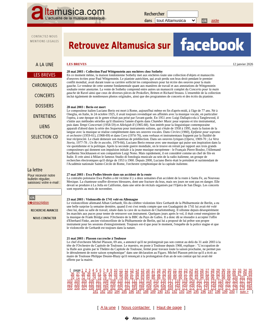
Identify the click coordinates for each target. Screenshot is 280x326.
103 (70, 281)
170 (178, 288)
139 (141, 284)
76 (105, 277)
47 (131, 274)
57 (185, 274)
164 (134, 288)
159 (98, 288)
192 (174, 291)
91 (185, 277)
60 (201, 274)
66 (234, 274)
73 (88, 277)
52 (159, 274)
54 (169, 274)
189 (153, 291)
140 (149, 284)
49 (142, 274)
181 (95, 291)
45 (121, 274)
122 (206, 281)
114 (149, 281)
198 (218, 291)
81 (131, 277)
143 (170, 284)
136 (120, 284)
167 (156, 288)
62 (212, 274)
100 (235, 277)
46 (126, 274)
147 (199, 284)
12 (126, 270)
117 (170, 281)
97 (218, 277)
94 (201, 277)
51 (153, 274)
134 (106, 284)
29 (218, 270)
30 (223, 270)
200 (232, 291)
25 (196, 270)
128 (249, 281)
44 (115, 274)
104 (77, 281)
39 (88, 274)
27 (207, 270)
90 (180, 277)
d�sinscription (38, 202)
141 (156, 284)
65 (229, 274)
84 (148, 277)
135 (113, 284)
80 (126, 277)
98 (223, 277)
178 (235, 288)
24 (191, 270)
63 (218, 274)
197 (210, 291)
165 (141, 288)
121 (199, 281)
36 (72, 274)
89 (175, 277)
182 (103, 291)
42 (105, 274)
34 (245, 270)
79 (121, 277)
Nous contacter (136, 307)
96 (212, 277)
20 (169, 270)
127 (242, 281)
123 (213, 281)
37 (78, 274)
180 (249, 288)
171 (185, 288)
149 (213, 284)
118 (178, 281)
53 (164, 274)
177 (228, 288)
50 (148, 274)
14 (137, 270)
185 (124, 291)
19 (164, 270)
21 (175, 270)
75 (99, 277)
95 (207, 277)
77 (110, 277)
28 (212, 270)
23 (185, 270)
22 (180, 270)
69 (250, 274)
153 (242, 284)
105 (84, 281)
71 (78, 277)
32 (234, 270)
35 (250, 270)
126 (235, 281)
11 (121, 270)
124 (220, 281)
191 (167, 291)
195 (196, 291)
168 (163, 288)
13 (131, 270)
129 (70, 284)
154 (249, 284)
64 (223, 274)
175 (213, 288)
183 (110, 291)
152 (235, 284)
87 (164, 277)
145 (185, 284)
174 (206, 288)
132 (91, 284)
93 (196, 277)
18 (159, 270)
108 (106, 281)
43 (110, 274)
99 (229, 277)
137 (127, 284)
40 (94, 274)
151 (228, 284)
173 (199, 288)
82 (137, 277)
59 (196, 274)
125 (228, 281)
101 (242, 277)
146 (192, 284)
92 (191, 277)
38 (83, 274)
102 (249, 277)
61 (207, 274)
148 (206, 284)
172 (192, 288)
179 (242, 288)
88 (169, 277)
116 (163, 281)
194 (189, 291)
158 (91, 288)
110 (120, 281)
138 (134, 284)
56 (180, 274)
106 (91, 281)
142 (163, 284)
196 (203, 291)
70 (72, 277)
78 (115, 277)
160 (106, 288)
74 (94, 277)
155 (70, 288)
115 (156, 281)
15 (142, 270)
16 (148, 270)
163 (127, 288)
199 (225, 291)
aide (215, 20)
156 (77, 288)
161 (113, 288)
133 (98, 284)
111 (127, 281)
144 (178, 284)
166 (149, 288)
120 (192, 281)
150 (220, 284)
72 (83, 277)
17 (153, 270)
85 (153, 277)
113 (141, 281)
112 (134, 281)
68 (245, 274)
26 (201, 270)
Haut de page (169, 307)
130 (77, 284)
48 (137, 274)
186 (131, 291)
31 (229, 270)
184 (117, 291)
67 (239, 274)
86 (159, 277)
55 (175, 274)
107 (98, 281)
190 (160, 291)
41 (99, 274)
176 (220, 288)
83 (142, 277)
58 (191, 274)
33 (239, 270)
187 (138, 291)
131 (84, 284)
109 (113, 281)
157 (84, 288)
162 (120, 288)
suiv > (244, 291)
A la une (108, 307)
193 (181, 291)
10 (115, 270)
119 (185, 281)
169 (170, 288)
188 (146, 291)
